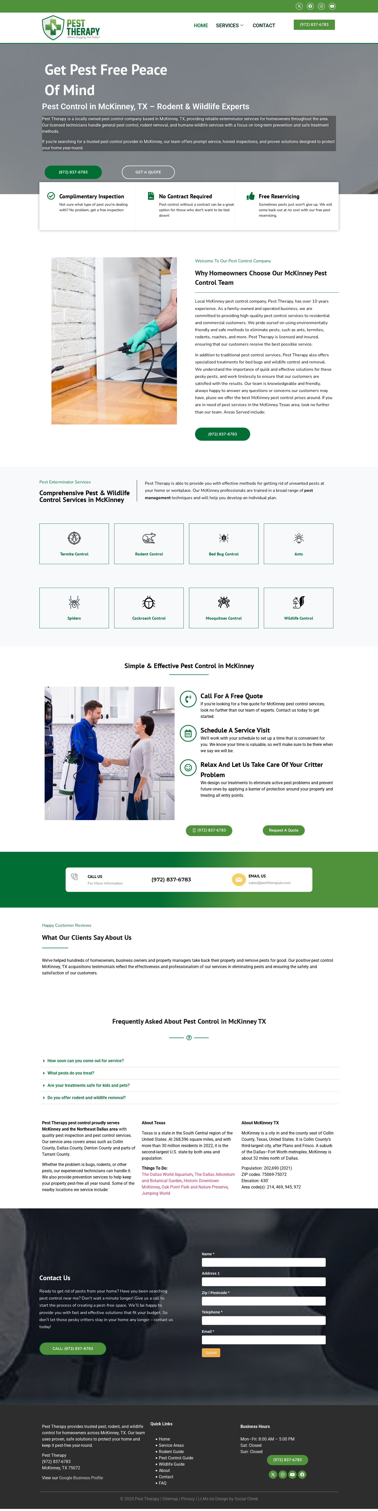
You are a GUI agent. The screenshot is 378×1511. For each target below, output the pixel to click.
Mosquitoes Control (224, 620)
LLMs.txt (206, 1500)
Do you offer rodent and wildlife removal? (87, 1099)
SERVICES (229, 26)
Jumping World (156, 1195)
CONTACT (264, 26)
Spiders (74, 620)
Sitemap (170, 1500)
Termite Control (74, 556)
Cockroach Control (149, 620)
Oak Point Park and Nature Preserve (195, 1189)
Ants (299, 556)
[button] (189, 1063)
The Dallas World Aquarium (167, 1176)
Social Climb (246, 1500)
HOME (201, 26)
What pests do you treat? (71, 1075)
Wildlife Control (298, 620)
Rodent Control (149, 556)
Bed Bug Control (224, 556)
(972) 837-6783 (171, 882)
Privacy (188, 1500)
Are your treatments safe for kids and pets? (89, 1087)
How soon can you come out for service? (86, 1062)
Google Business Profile (81, 1479)
